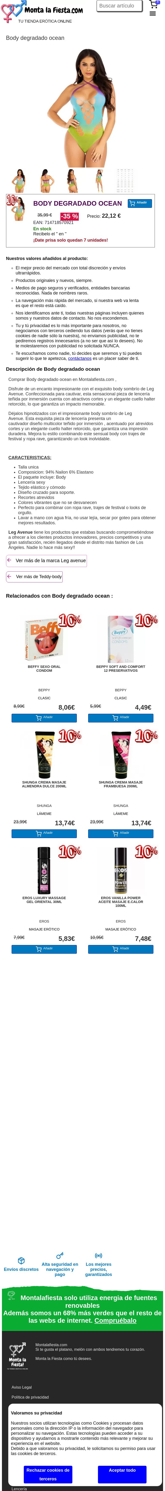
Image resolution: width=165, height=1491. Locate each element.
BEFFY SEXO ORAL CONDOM (44, 668)
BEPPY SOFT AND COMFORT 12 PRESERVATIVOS (120, 668)
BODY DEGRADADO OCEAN (77, 203)
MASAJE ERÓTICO (44, 929)
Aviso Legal (22, 1387)
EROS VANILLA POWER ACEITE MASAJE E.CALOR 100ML (120, 902)
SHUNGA (44, 806)
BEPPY (44, 690)
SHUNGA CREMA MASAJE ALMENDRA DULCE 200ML (44, 784)
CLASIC (44, 698)
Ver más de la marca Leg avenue (46, 560)
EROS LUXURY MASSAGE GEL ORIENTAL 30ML (44, 900)
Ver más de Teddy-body (34, 576)
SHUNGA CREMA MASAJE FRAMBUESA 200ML (121, 784)
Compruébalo (115, 1320)
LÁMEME (44, 814)
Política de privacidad (30, 1397)
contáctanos (80, 358)
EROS (44, 921)
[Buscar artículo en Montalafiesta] (119, 5)
